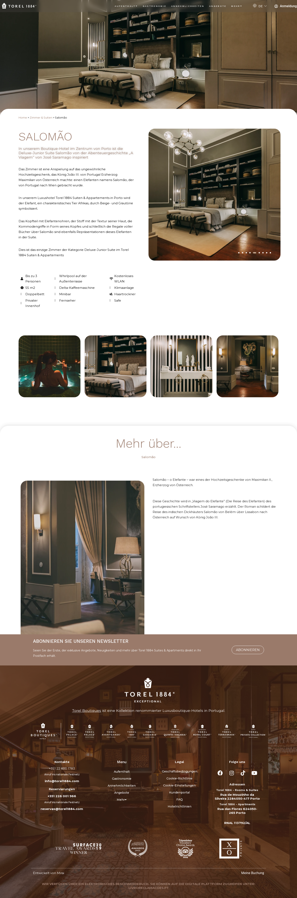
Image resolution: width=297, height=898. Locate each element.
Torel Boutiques (86, 710)
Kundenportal (179, 792)
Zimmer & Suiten (41, 117)
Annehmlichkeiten (187, 6)
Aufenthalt (126, 6)
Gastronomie (154, 6)
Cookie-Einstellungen (179, 785)
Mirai (60, 873)
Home (23, 117)
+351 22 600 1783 (62, 768)
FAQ (179, 799)
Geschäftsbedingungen (179, 771)
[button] (238, 252)
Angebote (217, 6)
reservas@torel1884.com (62, 809)
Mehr (236, 6)
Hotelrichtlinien (179, 806)
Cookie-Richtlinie (179, 778)
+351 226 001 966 (62, 796)
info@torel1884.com (62, 781)
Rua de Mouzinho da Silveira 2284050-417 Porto (237, 796)
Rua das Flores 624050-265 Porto (237, 811)
